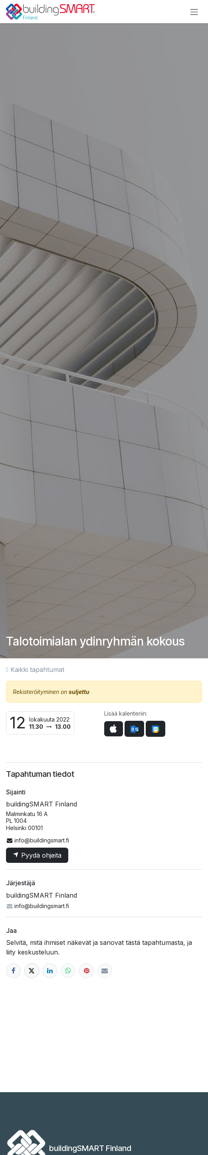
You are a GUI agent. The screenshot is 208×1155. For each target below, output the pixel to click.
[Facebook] (13, 970)
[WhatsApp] (68, 970)
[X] (31, 970)
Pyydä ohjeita (37, 855)
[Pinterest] (86, 970)
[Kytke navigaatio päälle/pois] (194, 11)
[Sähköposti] (104, 970)
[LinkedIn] (50, 970)
